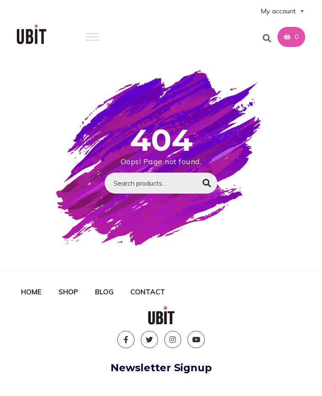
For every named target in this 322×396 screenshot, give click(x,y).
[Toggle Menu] (92, 37)
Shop (68, 291)
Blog (104, 291)
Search (206, 183)
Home (31, 291)
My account (283, 11)
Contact (147, 291)
